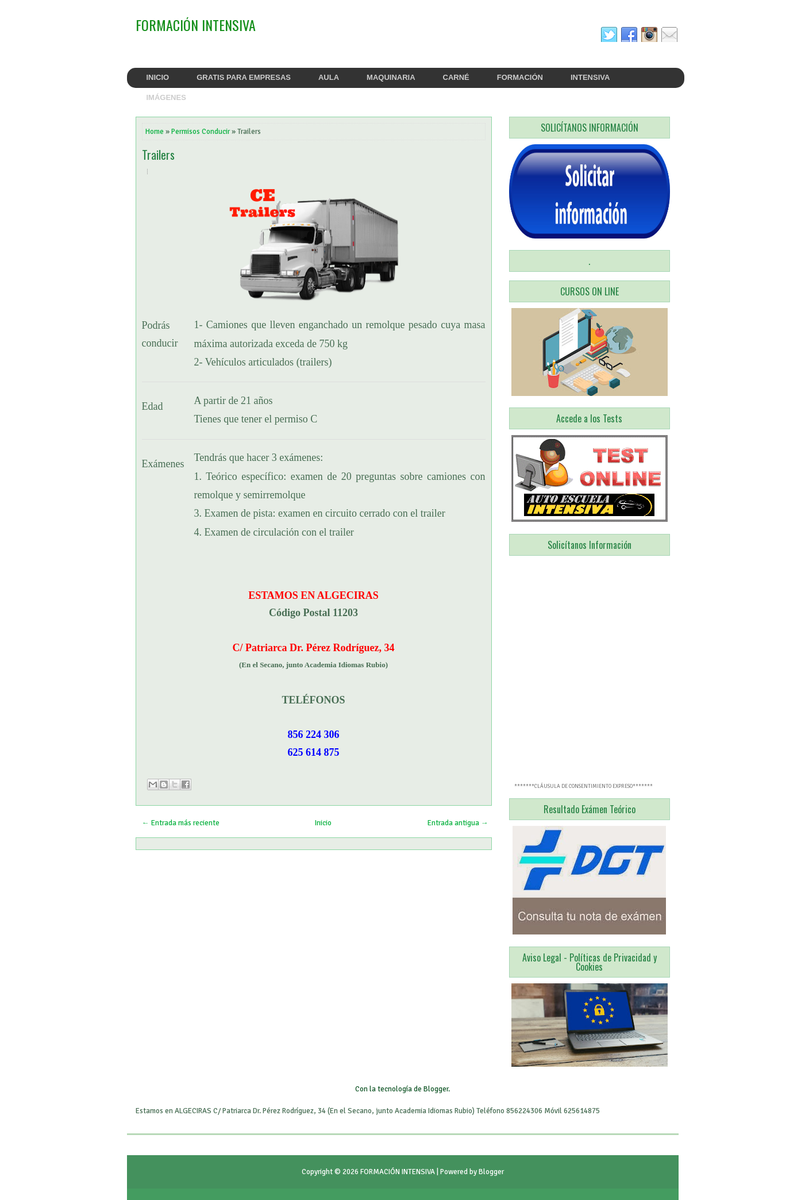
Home (154, 131)
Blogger (435, 1089)
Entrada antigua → (457, 823)
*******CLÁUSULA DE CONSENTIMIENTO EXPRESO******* (583, 786)
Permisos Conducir (200, 131)
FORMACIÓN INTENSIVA (196, 24)
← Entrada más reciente (180, 823)
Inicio (323, 823)
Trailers (158, 154)
